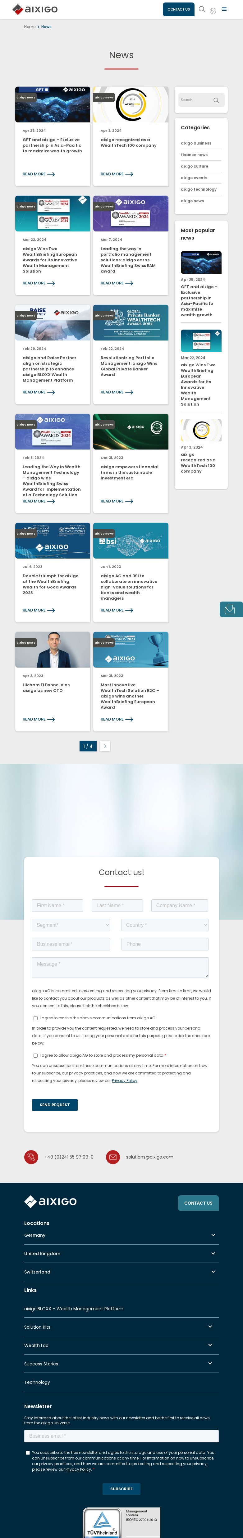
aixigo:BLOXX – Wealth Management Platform (73, 1309)
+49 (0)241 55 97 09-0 (69, 1157)
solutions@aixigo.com (149, 1157)
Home (29, 26)
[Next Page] (105, 746)
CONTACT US (178, 9)
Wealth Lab (36, 1345)
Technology (37, 1382)
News (46, 26)
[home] (34, 5)
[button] (224, 9)
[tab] (231, 609)
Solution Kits (37, 1327)
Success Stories (41, 1364)
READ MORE (34, 174)
